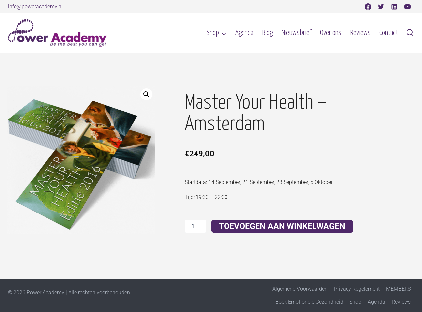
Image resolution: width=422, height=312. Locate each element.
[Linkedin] (394, 6)
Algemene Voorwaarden (300, 289)
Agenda (244, 33)
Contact (388, 33)
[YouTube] (407, 6)
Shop (355, 302)
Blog (267, 33)
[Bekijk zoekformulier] (410, 33)
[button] (146, 94)
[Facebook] (368, 6)
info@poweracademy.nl (35, 6)
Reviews (360, 33)
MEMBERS (398, 289)
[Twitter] (381, 6)
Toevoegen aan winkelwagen (282, 226)
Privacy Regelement (357, 289)
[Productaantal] (195, 226)
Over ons (330, 33)
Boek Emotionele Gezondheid (309, 302)
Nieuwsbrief (296, 33)
